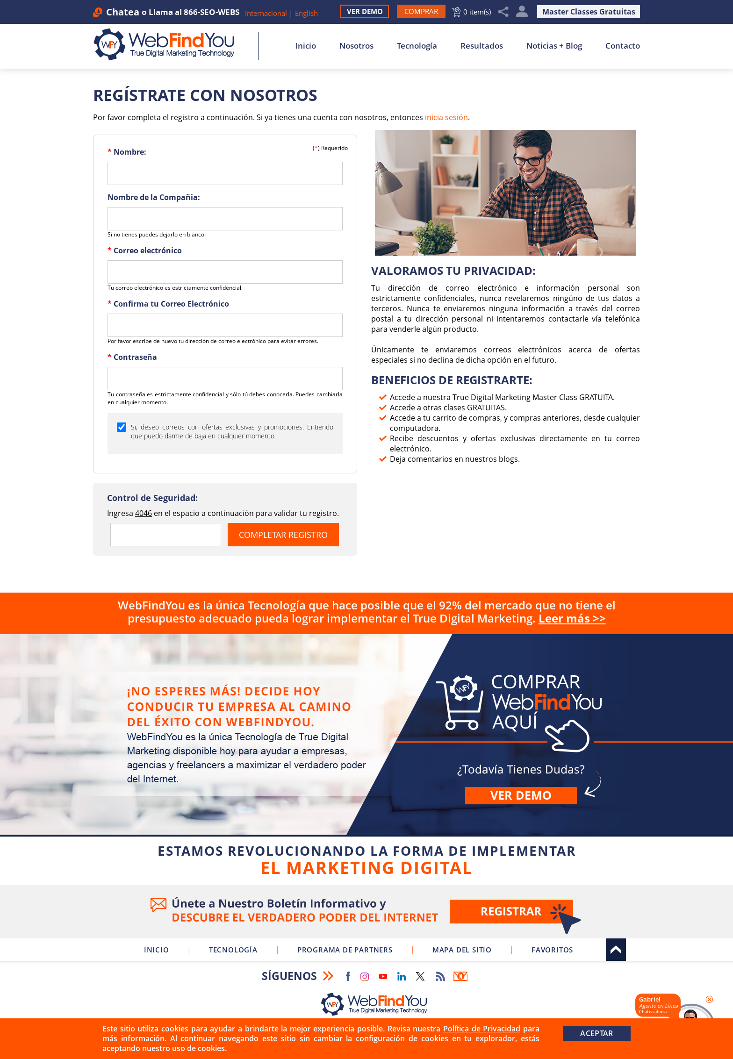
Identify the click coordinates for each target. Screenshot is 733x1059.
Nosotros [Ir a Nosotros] (356, 45)
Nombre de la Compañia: (154, 197)
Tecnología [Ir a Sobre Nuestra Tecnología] (417, 45)
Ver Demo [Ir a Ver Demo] (365, 11)
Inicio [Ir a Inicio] (305, 45)
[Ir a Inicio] (169, 44)
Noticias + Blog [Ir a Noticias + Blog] (554, 45)
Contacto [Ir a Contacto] (622, 45)
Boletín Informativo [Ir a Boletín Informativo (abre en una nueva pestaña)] (460, 976)
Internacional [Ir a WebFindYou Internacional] (266, 13)
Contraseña (132, 357)
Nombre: (127, 152)
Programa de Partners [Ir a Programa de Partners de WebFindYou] (345, 949)
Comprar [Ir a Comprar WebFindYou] (366, 757)
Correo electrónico (145, 250)
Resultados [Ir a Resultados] (481, 45)
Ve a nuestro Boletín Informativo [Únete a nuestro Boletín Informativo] (366, 911)
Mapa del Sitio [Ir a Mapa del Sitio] (462, 949)
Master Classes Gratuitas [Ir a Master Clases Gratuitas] (588, 12)
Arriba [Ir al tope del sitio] (616, 949)
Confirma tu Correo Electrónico (168, 304)
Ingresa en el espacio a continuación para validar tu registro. (223, 513)
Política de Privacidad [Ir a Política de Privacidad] (481, 1028)
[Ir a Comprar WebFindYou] (421, 11)
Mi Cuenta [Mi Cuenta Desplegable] (521, 11)
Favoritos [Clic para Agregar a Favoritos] (552, 949)
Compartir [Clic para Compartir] (503, 12)
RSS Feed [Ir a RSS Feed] (440, 976)
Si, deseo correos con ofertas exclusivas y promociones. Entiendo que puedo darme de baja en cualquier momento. (232, 431)
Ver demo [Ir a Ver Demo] (521, 795)
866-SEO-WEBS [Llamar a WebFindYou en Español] (211, 12)
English (306, 13)
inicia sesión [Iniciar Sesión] (446, 117)
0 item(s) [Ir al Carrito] (477, 11)
